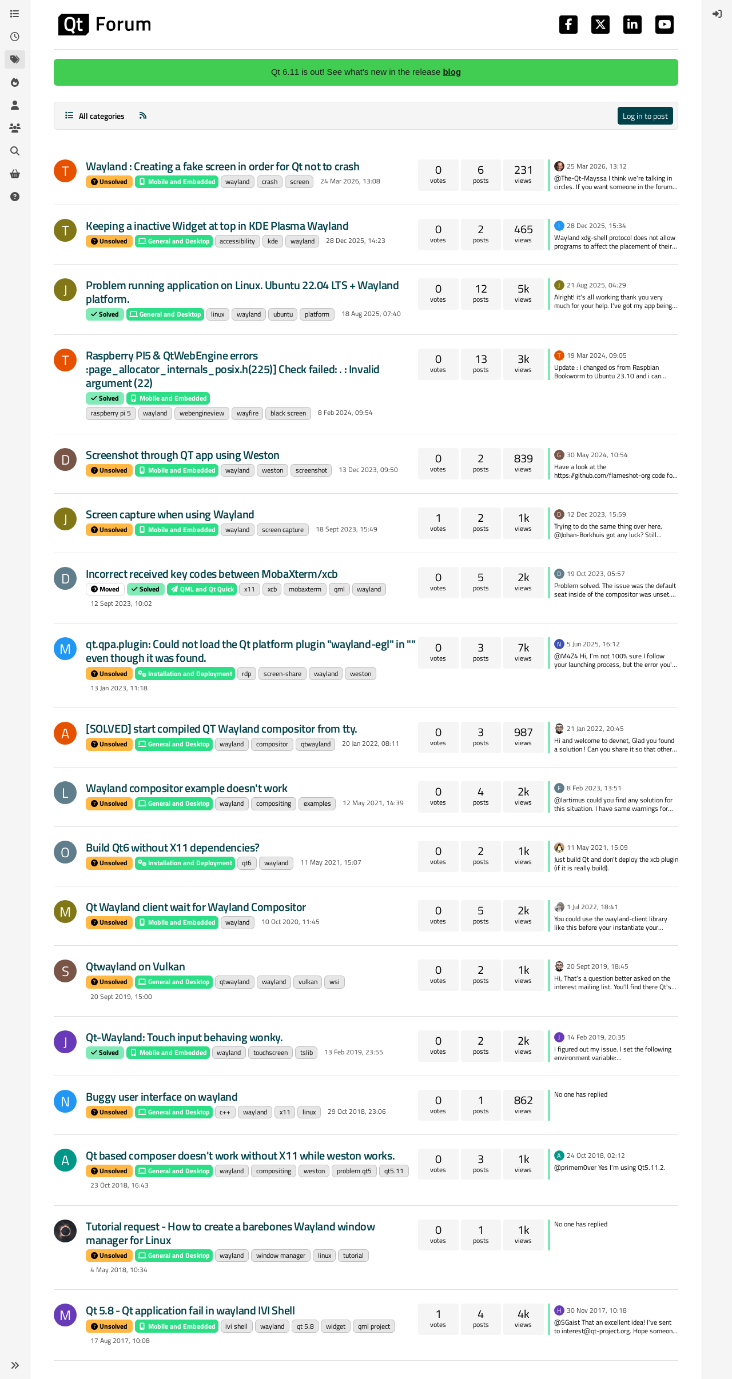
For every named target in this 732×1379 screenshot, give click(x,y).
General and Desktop (174, 240)
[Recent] (15, 36)
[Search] (15, 151)
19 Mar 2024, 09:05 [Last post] (597, 355)
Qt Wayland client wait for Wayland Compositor (196, 907)
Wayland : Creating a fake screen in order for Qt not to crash (223, 166)
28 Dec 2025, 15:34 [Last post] (596, 225)
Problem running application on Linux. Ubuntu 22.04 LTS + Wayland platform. (242, 291)
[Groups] (15, 128)
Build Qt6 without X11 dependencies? (173, 847)
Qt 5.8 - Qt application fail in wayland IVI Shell (190, 1310)
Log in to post (645, 116)
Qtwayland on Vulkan (135, 966)
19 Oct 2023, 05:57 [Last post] (596, 573)
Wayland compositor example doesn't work (186, 788)
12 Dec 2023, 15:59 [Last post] (596, 514)
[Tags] (15, 59)
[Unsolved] (15, 196)
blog (452, 72)
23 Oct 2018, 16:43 (119, 1185)
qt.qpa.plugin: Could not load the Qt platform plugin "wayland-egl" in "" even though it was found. (250, 650)
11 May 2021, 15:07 (330, 862)
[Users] (15, 105)
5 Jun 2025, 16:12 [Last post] (593, 643)
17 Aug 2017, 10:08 (120, 1340)
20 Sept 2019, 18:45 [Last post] (597, 966)
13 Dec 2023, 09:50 (368, 469)
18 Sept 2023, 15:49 (346, 528)
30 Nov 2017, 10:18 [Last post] (597, 1310)
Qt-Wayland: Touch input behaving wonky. (184, 1037)
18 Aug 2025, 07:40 (371, 313)
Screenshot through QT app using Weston (183, 454)
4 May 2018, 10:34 (119, 1269)
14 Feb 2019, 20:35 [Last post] (596, 1037)
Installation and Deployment (185, 673)
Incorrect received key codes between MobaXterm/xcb (212, 573)
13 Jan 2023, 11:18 (119, 687)
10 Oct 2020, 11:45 (290, 921)
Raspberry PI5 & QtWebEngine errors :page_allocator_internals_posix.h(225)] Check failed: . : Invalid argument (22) (233, 368)
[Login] (717, 14)
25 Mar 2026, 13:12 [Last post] (597, 166)
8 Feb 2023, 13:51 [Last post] (594, 787)
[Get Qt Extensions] (15, 174)
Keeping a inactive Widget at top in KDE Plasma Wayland (217, 225)
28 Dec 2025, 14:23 (355, 240)
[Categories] (15, 14)
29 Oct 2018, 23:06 (357, 1111)
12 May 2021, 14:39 (373, 802)
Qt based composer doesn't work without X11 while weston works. (240, 1155)
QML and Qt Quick (202, 588)
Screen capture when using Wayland (170, 514)
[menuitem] (717, 14)
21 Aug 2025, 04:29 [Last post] (596, 284)
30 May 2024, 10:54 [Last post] (597, 454)
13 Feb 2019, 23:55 (353, 1051)
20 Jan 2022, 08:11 (370, 743)
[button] (15, 1365)
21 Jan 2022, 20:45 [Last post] (595, 728)
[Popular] (15, 82)
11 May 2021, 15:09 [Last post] (597, 847)
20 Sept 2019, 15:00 (121, 996)
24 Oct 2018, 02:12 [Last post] (596, 1155)
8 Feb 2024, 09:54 (345, 412)
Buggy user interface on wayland (162, 1096)
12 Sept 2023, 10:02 (121, 603)
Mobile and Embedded (177, 181)
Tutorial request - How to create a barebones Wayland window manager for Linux (230, 1233)
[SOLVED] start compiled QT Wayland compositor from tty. (221, 728)
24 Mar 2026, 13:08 (350, 180)
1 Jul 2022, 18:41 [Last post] (592, 906)
